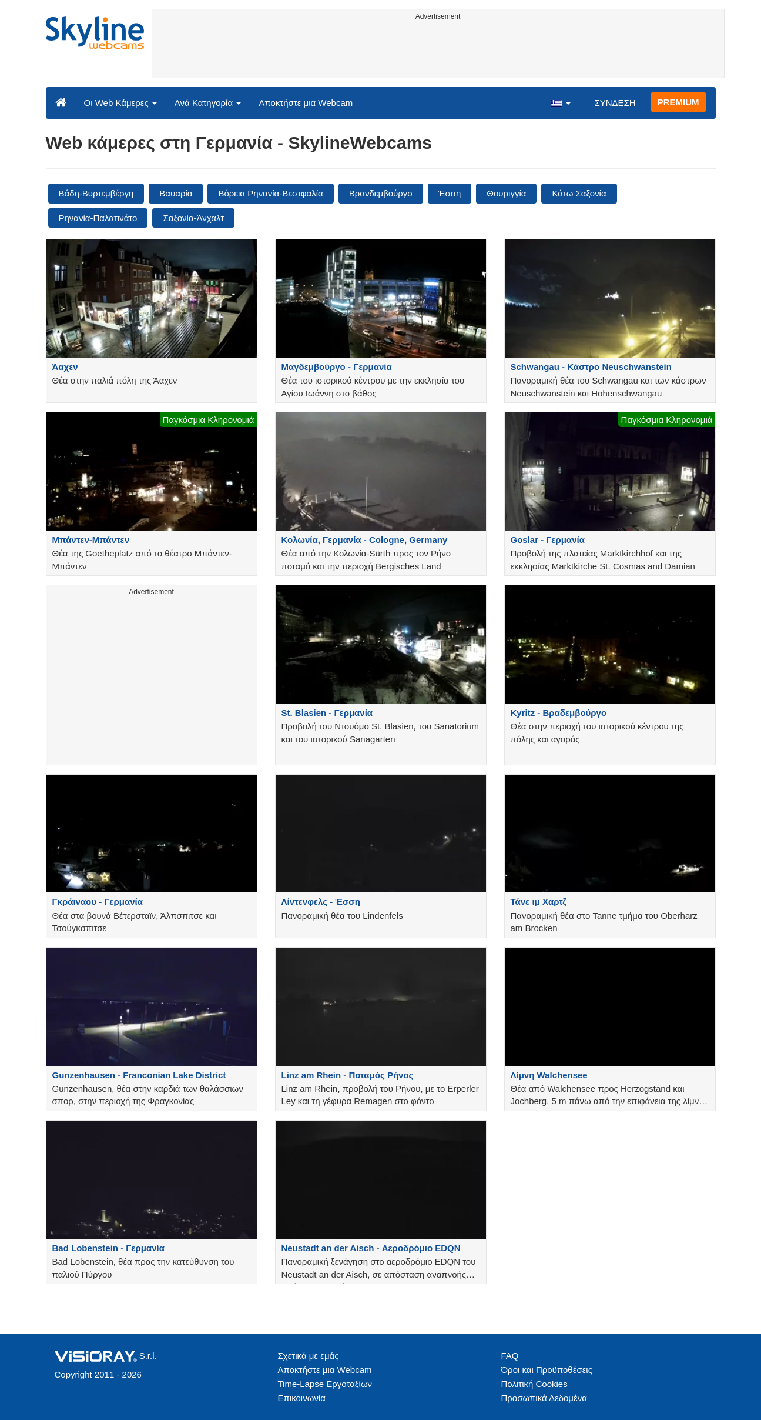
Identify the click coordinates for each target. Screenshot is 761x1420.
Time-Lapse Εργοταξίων (325, 1384)
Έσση (449, 193)
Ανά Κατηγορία (208, 103)
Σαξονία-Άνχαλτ (193, 218)
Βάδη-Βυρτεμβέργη (96, 193)
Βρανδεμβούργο (381, 193)
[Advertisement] (438, 51)
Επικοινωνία (302, 1398)
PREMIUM (678, 102)
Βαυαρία (175, 193)
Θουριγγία (506, 193)
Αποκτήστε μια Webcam (306, 103)
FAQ (510, 1356)
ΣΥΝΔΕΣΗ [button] (614, 103)
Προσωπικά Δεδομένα (544, 1398)
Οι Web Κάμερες (120, 103)
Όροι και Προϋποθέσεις (546, 1370)
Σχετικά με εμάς (308, 1356)
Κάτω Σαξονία (579, 193)
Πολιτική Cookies (534, 1384)
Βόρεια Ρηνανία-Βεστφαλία (270, 193)
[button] (560, 102)
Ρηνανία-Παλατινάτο (98, 218)
